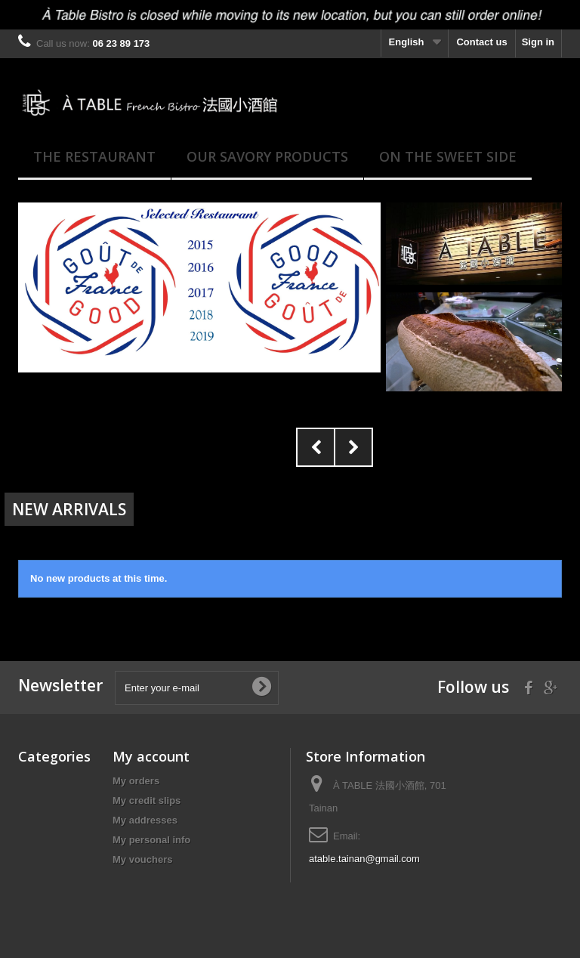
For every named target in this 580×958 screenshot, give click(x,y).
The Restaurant (94, 156)
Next (353, 447)
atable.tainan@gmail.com (364, 858)
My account (151, 756)
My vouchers (142, 859)
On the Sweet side (448, 156)
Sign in (538, 42)
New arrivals (69, 509)
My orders (136, 780)
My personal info (151, 839)
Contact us (481, 42)
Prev (315, 447)
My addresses (145, 820)
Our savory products (267, 156)
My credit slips (146, 800)
